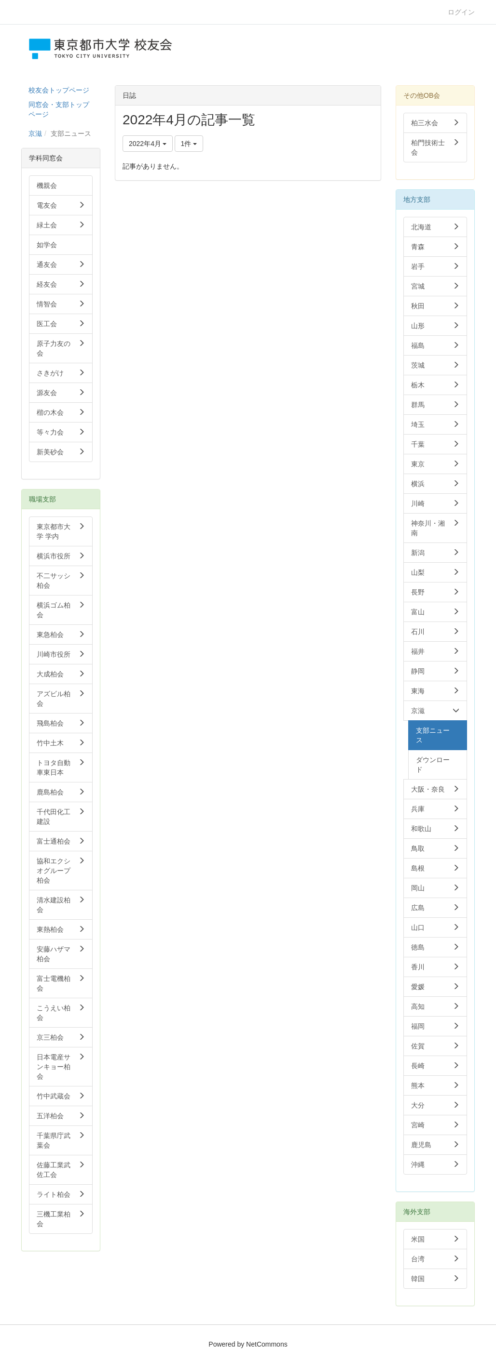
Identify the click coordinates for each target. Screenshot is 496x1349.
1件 (189, 143)
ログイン (461, 12)
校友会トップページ (58, 90)
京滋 (35, 133)
